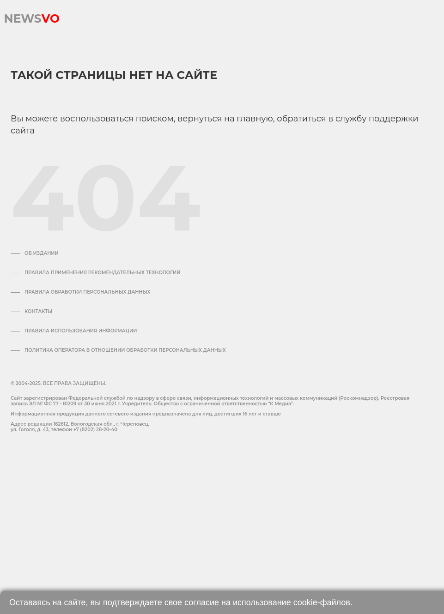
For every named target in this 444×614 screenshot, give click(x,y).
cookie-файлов (321, 602)
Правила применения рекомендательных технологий (102, 273)
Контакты (38, 311)
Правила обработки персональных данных (87, 292)
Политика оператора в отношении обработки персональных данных (125, 350)
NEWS (32, 16)
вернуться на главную (225, 119)
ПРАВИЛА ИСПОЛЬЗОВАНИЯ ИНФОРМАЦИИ (80, 331)
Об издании (41, 253)
